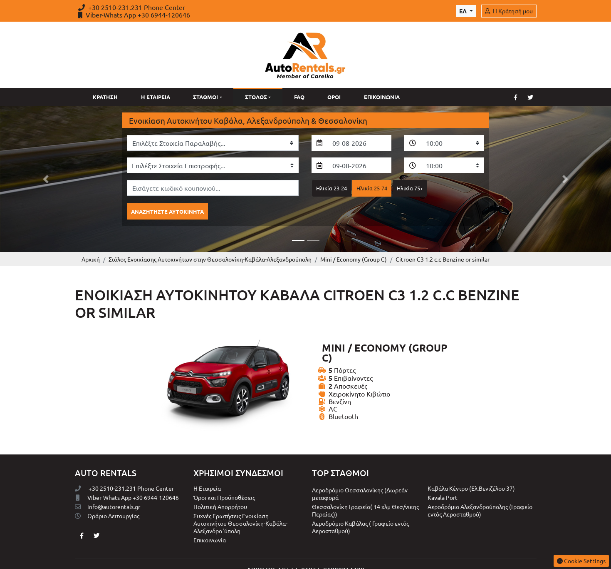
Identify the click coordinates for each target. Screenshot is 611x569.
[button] (46, 168)
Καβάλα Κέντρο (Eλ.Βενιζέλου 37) (471, 467)
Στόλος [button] (256, 96)
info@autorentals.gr (107, 485)
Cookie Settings (581, 560)
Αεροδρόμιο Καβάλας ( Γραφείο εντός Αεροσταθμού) (360, 506)
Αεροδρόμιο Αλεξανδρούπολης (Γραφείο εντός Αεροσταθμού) (480, 489)
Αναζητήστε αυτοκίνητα (167, 211)
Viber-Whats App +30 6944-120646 (134, 14)
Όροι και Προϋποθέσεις (224, 476)
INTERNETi (333, 558)
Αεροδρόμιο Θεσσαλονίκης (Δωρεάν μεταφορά (360, 472)
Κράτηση (105, 96)
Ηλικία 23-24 (331, 188)
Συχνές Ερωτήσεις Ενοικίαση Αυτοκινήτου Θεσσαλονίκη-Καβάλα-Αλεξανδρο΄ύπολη (240, 502)
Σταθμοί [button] (205, 96)
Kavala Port (443, 476)
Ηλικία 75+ (410, 188)
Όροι (334, 96)
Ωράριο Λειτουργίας (107, 495)
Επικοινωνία (382, 96)
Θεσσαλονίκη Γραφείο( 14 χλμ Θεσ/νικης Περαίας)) (365, 489)
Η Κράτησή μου (509, 11)
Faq (299, 96)
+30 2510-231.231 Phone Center (131, 7)
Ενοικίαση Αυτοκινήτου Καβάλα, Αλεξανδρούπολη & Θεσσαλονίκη (248, 120)
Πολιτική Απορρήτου (220, 485)
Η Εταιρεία (155, 96)
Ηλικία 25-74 (371, 188)
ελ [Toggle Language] (463, 11)
